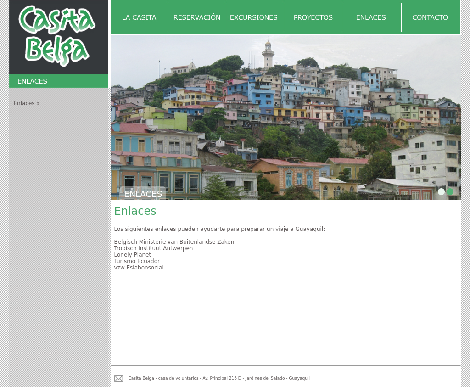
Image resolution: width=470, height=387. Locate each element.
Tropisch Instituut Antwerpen (153, 248)
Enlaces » (27, 103)
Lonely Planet (132, 255)
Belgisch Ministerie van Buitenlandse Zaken (174, 242)
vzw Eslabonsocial (139, 267)
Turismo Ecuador (137, 261)
